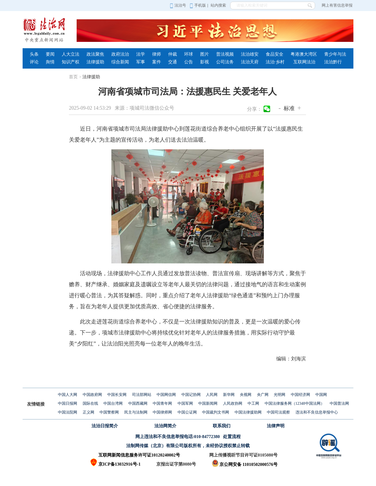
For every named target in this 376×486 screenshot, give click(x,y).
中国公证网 (187, 412)
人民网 (211, 395)
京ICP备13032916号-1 (119, 464)
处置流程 (232, 436)
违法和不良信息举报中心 (317, 412)
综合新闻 (120, 62)
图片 (204, 54)
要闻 (50, 54)
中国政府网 (92, 395)
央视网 (245, 395)
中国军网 (185, 403)
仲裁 (172, 54)
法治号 (178, 5)
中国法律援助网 (248, 412)
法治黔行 (333, 62)
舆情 (50, 62)
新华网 (229, 395)
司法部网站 (141, 395)
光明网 (279, 395)
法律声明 (275, 425)
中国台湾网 (113, 403)
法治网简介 (165, 425)
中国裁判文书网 (215, 412)
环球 (188, 54)
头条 (34, 54)
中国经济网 (300, 395)
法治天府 (250, 62)
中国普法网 (339, 403)
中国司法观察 (278, 412)
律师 (156, 54)
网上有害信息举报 (337, 5)
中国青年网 (162, 403)
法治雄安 (250, 54)
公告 (188, 62)
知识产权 (70, 62)
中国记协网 (191, 395)
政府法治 (120, 54)
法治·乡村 (275, 62)
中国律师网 (162, 412)
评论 (34, 62)
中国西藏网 (137, 403)
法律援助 (95, 62)
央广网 (262, 395)
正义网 (88, 412)
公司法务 (225, 62)
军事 (140, 62)
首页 (75, 76)
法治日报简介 (105, 425)
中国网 (321, 395)
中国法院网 (67, 412)
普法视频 (225, 54)
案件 (156, 62)
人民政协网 (232, 403)
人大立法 (70, 54)
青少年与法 (335, 54)
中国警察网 (109, 412)
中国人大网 (67, 395)
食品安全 (274, 54)
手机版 (198, 5)
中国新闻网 (207, 403)
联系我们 (221, 425)
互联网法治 (304, 62)
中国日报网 (67, 403)
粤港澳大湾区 (304, 54)
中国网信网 (166, 395)
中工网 (253, 403)
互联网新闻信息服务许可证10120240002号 (139, 455)
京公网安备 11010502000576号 (245, 464)
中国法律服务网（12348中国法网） (294, 403)
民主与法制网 (135, 412)
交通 (172, 62)
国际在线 (90, 403)
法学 (140, 54)
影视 (204, 62)
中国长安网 (117, 395)
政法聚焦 (95, 54)
